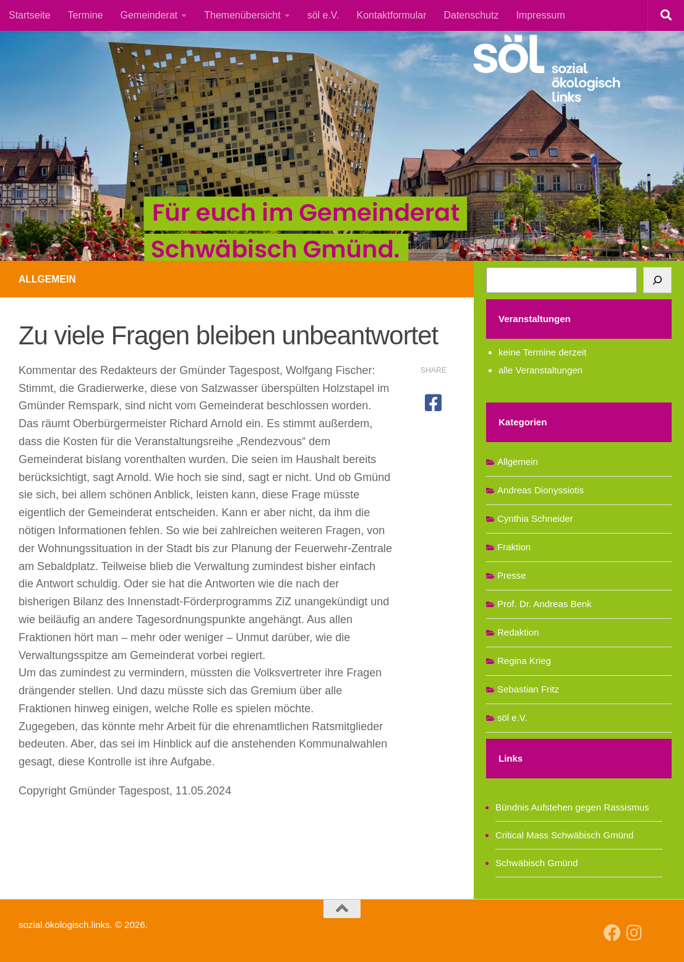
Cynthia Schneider (535, 518)
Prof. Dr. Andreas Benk (544, 603)
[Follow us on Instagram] (634, 933)
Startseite (30, 15)
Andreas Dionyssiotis (540, 490)
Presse (511, 575)
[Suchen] (657, 280)
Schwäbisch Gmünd (536, 863)
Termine (85, 15)
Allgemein (48, 279)
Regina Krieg (524, 660)
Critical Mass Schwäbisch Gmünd (564, 835)
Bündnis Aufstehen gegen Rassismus (572, 807)
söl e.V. (323, 15)
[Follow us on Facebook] (612, 933)
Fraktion (514, 547)
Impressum (540, 15)
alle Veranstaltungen (540, 370)
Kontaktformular (392, 15)
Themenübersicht (242, 15)
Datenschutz (470, 15)
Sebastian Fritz (528, 689)
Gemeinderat (149, 15)
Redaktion (518, 632)
